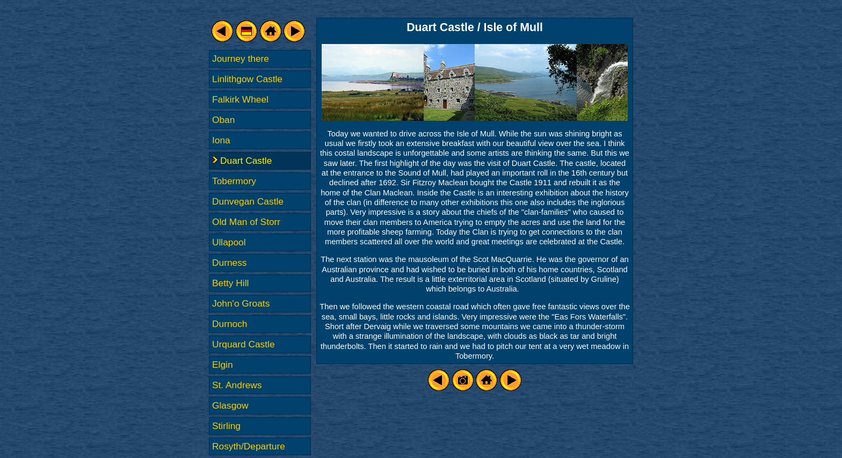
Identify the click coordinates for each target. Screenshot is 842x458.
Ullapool (229, 242)
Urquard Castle (243, 344)
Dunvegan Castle (248, 201)
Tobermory (234, 181)
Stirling (226, 425)
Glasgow (230, 405)
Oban (223, 119)
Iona (221, 140)
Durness (229, 262)
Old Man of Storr (246, 221)
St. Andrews (237, 385)
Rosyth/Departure (248, 446)
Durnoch (230, 323)
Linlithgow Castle (247, 79)
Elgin (222, 364)
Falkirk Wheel (240, 99)
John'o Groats (241, 303)
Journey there (240, 58)
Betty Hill (230, 283)
